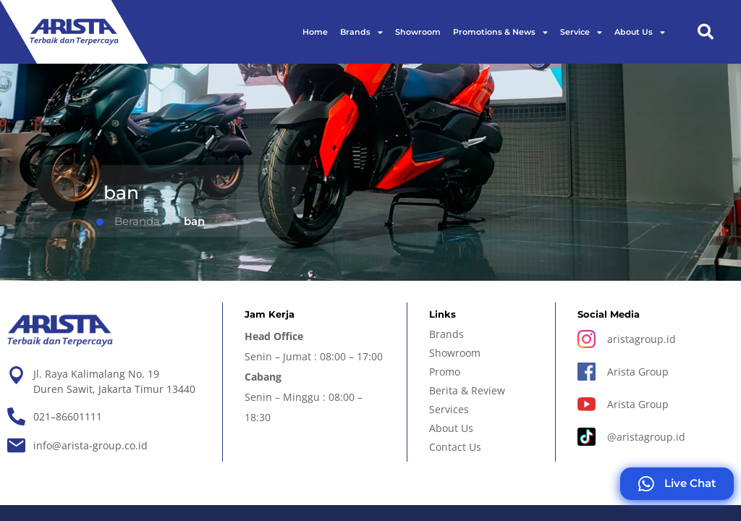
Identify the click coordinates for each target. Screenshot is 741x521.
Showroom (418, 32)
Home (315, 32)
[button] (705, 31)
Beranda (128, 221)
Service (581, 32)
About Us (639, 32)
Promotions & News (500, 32)
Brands (361, 32)
